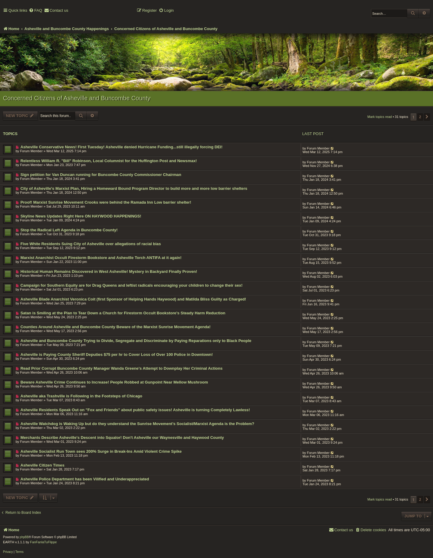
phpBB (24, 537)
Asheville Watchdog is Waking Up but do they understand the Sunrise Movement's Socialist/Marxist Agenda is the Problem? (137, 423)
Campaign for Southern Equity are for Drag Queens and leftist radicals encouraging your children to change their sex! (131, 285)
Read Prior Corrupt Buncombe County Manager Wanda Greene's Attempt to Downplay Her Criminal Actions (121, 368)
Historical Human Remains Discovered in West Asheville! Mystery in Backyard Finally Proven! (108, 271)
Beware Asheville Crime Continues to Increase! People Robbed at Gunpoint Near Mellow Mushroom (114, 382)
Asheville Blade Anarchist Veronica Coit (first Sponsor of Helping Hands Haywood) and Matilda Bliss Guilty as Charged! (133, 299)
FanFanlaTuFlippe (43, 542)
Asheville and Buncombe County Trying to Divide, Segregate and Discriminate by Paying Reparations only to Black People (135, 340)
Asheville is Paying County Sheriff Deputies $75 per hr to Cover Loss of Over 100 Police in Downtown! (116, 354)
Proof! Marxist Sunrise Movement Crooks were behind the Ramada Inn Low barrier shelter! (105, 202)
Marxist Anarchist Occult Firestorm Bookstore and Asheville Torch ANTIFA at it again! (101, 257)
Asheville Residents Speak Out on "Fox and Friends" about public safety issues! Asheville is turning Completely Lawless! (135, 410)
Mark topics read (379, 117)
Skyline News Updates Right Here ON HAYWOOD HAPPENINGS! (80, 216)
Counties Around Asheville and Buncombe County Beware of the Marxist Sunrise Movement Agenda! (115, 327)
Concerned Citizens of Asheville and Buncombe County (76, 98)
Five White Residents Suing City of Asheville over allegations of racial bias (90, 244)
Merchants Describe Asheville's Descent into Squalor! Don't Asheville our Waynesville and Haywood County (122, 437)
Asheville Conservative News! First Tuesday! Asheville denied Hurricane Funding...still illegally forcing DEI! (121, 147)
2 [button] (420, 117)
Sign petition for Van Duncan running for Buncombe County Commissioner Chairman (100, 174)
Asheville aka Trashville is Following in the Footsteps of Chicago (81, 396)
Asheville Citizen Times (42, 465)
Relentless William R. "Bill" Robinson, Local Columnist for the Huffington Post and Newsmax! (108, 161)
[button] (427, 117)
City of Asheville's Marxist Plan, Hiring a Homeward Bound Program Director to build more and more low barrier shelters (133, 188)
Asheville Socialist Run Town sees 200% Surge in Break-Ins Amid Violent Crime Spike (101, 451)
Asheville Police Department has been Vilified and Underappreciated (84, 479)
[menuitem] (35, 10)
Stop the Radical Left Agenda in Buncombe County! (69, 230)
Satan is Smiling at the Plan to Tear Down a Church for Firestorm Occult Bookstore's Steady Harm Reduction (122, 313)
